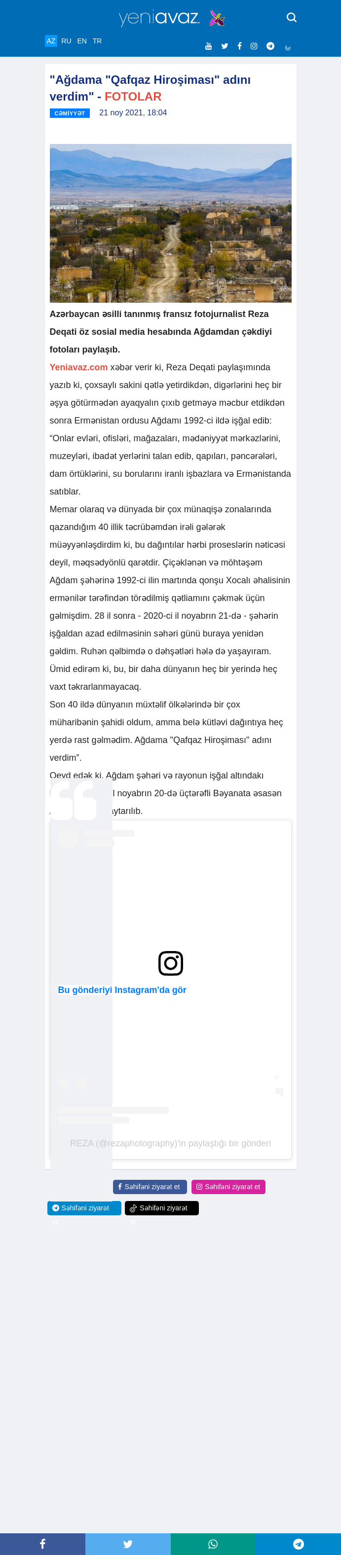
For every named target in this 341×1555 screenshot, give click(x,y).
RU (66, 41)
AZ (51, 41)
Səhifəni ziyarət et (149, 1187)
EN (81, 41)
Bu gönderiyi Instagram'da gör (122, 990)
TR (97, 41)
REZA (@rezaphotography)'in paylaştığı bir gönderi (170, 1143)
